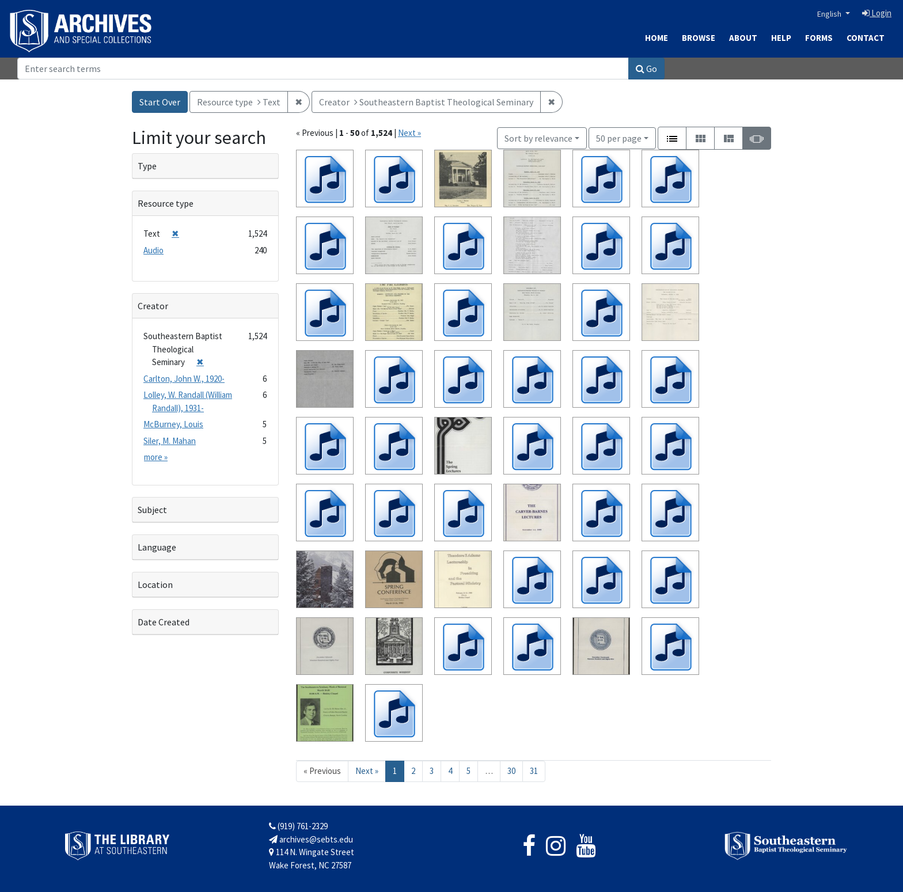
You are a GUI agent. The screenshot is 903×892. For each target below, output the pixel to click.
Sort (538, 138)
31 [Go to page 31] (534, 770)
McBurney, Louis (173, 424)
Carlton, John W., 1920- (184, 378)
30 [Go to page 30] (511, 770)
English (830, 14)
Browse (698, 37)
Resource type (165, 203)
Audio (153, 250)
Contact (866, 37)
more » (156, 456)
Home (656, 37)
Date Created (163, 622)
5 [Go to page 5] (468, 770)
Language (157, 547)
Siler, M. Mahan (169, 440)
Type (147, 166)
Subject (152, 509)
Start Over (159, 102)
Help (781, 37)
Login (876, 12)
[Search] (323, 68)
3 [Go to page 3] (432, 770)
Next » (409, 132)
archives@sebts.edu (311, 839)
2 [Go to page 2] (413, 770)
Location (155, 584)
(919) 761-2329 (298, 826)
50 (619, 137)
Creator (153, 306)
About (743, 37)
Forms (819, 37)
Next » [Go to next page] (366, 770)
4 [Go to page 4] (450, 770)
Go (646, 68)
